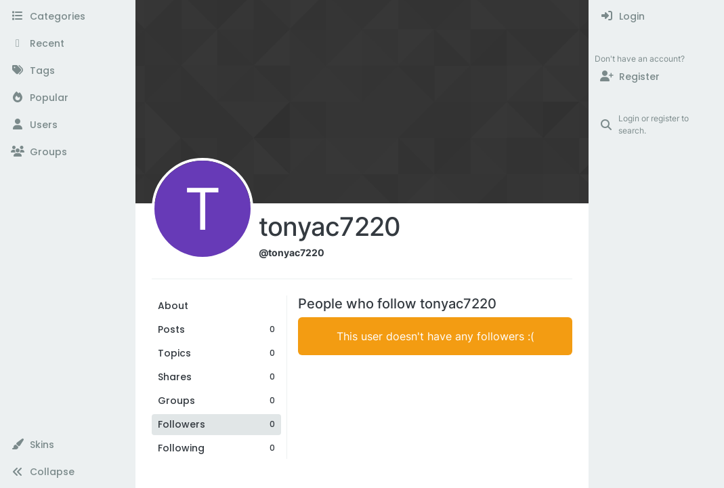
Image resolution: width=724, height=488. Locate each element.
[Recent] (67, 43)
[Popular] (67, 97)
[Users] (67, 125)
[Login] (657, 16)
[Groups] (67, 152)
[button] (67, 444)
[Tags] (67, 70)
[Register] (657, 76)
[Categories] (67, 16)
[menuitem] (657, 16)
